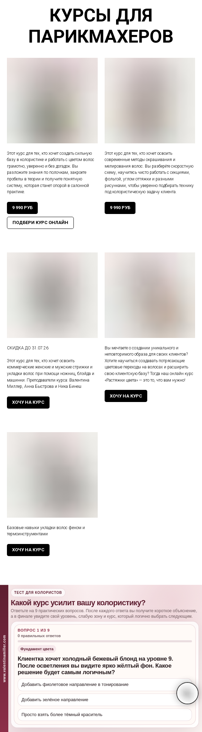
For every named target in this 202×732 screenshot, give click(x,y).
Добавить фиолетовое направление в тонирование (75, 684)
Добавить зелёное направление (54, 699)
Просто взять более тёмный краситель (62, 714)
